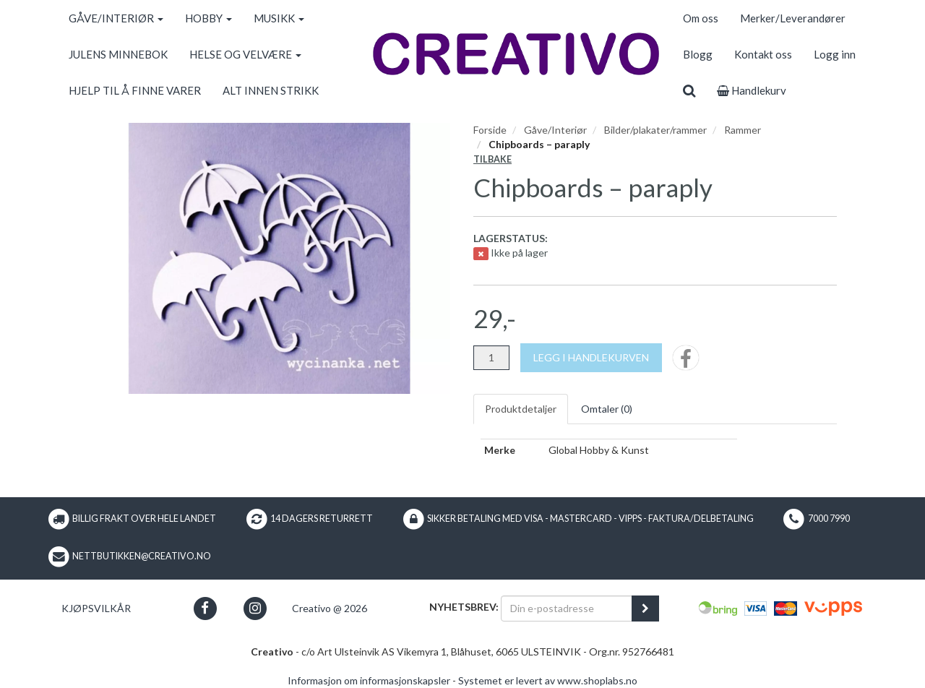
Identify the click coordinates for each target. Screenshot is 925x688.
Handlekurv (751, 90)
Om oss (700, 18)
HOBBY (208, 18)
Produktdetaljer (520, 409)
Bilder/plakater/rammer (655, 130)
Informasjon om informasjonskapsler (369, 680)
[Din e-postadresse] (566, 608)
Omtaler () (606, 409)
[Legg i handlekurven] (591, 357)
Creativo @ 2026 (329, 608)
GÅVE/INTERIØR (116, 18)
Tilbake (492, 159)
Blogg (698, 54)
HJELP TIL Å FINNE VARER (135, 90)
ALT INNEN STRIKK (271, 90)
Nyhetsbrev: (464, 607)
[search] (689, 90)
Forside (490, 130)
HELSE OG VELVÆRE (245, 54)
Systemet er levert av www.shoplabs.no (547, 680)
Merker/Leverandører (793, 18)
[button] (205, 608)
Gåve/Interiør (555, 130)
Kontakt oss (763, 54)
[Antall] (491, 357)
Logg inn (835, 54)
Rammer (742, 130)
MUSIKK (279, 18)
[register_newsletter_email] (645, 608)
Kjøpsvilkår (96, 608)
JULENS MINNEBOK (118, 54)
